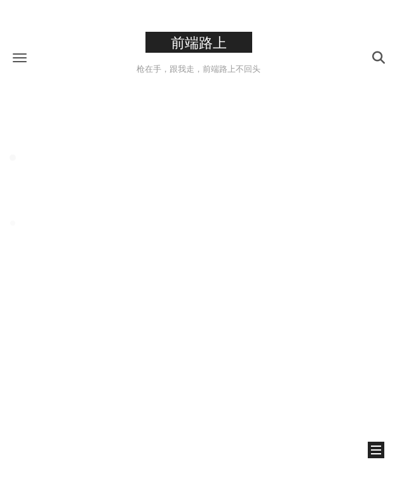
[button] (19, 57)
